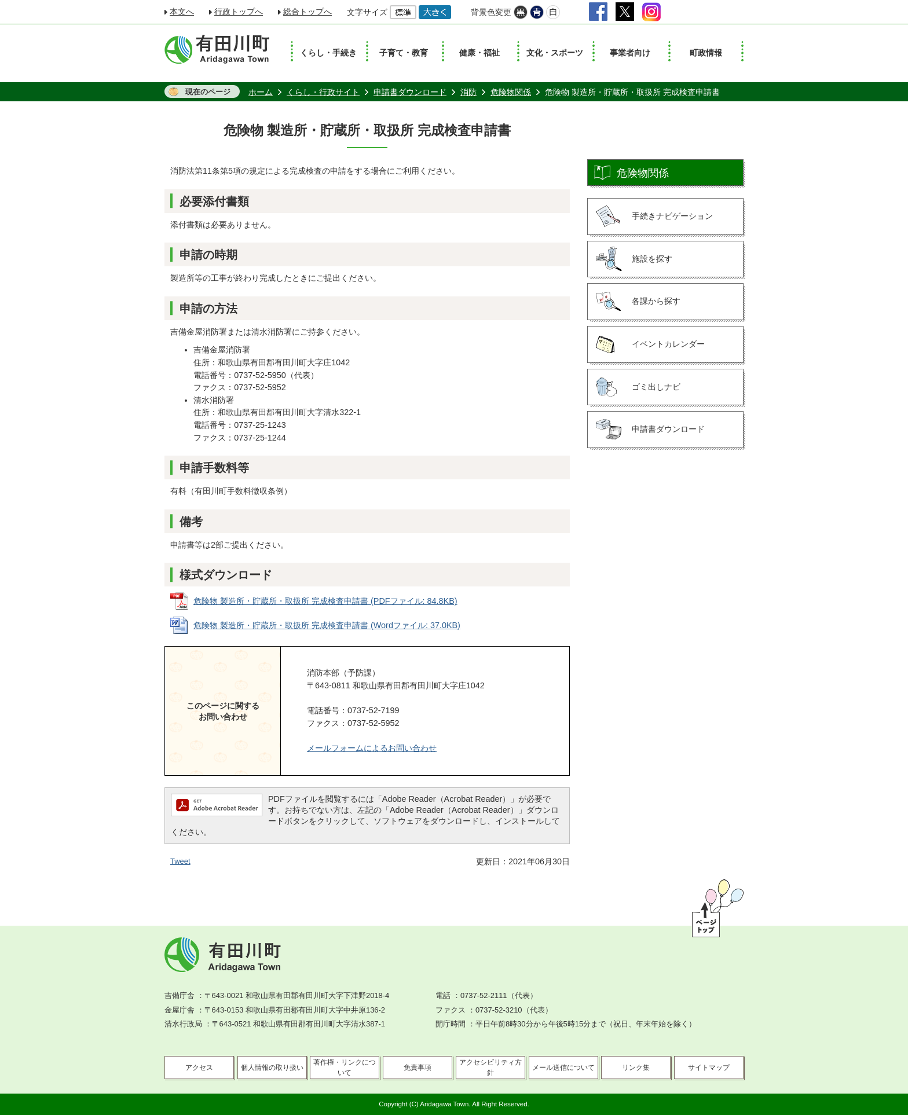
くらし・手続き (328, 52)
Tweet (180, 861)
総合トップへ (307, 11)
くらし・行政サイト (323, 92)
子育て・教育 (403, 52)
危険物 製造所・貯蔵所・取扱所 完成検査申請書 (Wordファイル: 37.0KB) (326, 625)
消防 (468, 92)
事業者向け (630, 52)
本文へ (182, 11)
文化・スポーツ (554, 52)
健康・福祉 (479, 52)
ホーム (260, 92)
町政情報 (706, 52)
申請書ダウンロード (410, 92)
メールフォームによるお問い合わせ (372, 748)
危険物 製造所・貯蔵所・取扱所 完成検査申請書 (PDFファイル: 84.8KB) (325, 601)
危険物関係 (510, 92)
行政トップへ (238, 11)
